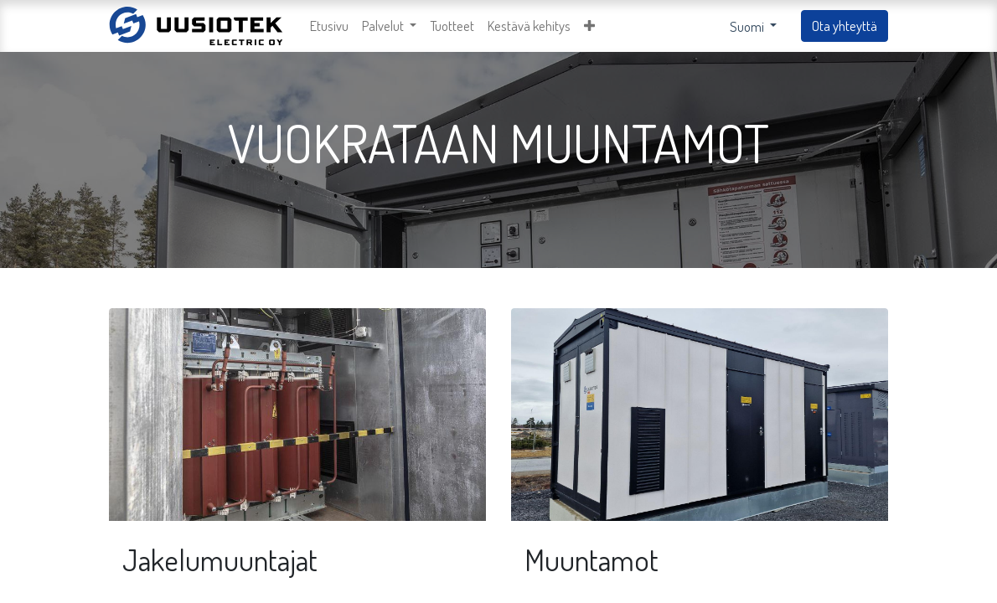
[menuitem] (329, 26)
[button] (589, 26)
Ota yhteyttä (844, 25)
